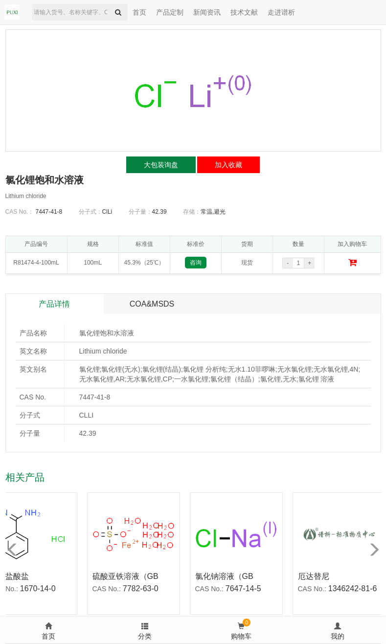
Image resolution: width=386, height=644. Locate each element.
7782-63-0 (142, 588)
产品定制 (169, 12)
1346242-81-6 (354, 588)
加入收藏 (228, 165)
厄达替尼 (315, 576)
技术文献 (244, 12)
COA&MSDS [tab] (152, 304)
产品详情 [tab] (54, 304)
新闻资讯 (207, 12)
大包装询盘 (161, 165)
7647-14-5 (245, 588)
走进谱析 (281, 12)
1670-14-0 (40, 588)
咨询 (196, 262)
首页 (139, 12)
